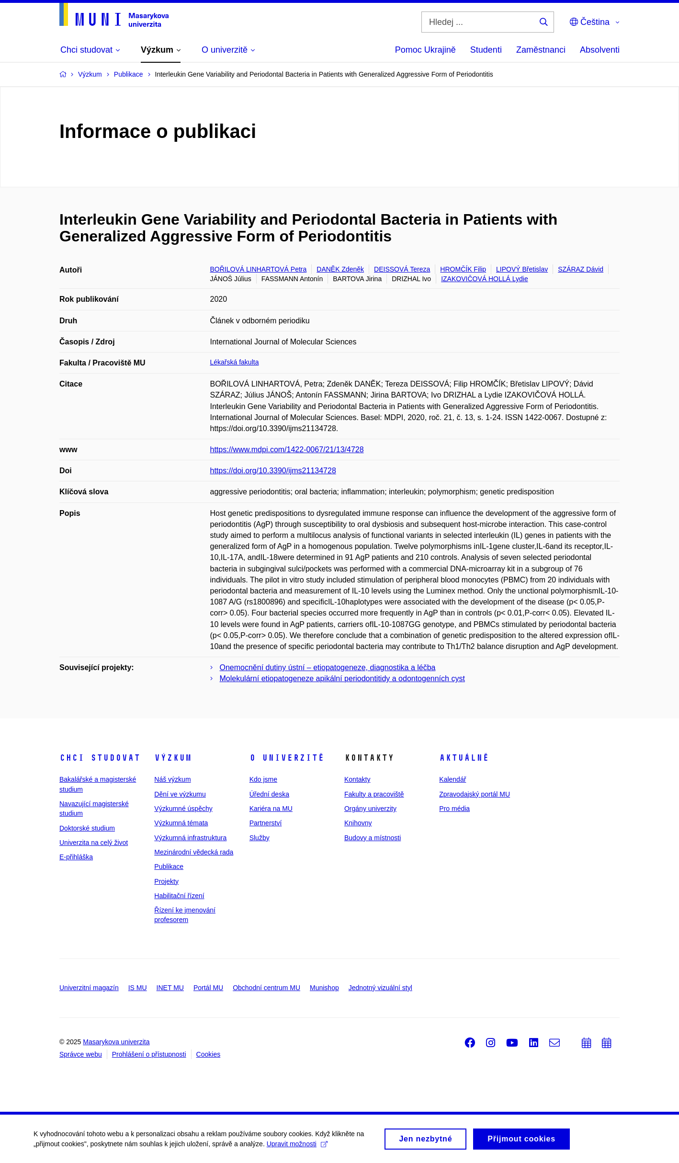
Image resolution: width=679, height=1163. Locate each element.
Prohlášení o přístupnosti (149, 1054)
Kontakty (357, 779)
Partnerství (265, 823)
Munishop (324, 988)
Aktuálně (464, 758)
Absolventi (600, 50)
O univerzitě (286, 758)
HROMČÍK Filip (463, 269)
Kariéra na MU (271, 808)
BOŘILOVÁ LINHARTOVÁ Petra (258, 269)
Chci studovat (99, 758)
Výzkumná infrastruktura (190, 838)
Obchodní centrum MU (266, 988)
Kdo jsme (263, 779)
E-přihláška (76, 857)
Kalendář (452, 779)
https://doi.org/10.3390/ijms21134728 (273, 471)
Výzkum (173, 758)
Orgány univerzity (370, 808)
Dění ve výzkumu (179, 794)
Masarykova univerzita (116, 1042)
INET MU (170, 988)
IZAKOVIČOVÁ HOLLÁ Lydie (484, 279)
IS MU (137, 988)
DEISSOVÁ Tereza (402, 269)
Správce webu (80, 1054)
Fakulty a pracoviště (374, 794)
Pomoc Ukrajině (425, 50)
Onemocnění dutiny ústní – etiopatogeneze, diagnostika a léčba (328, 667)
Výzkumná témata (181, 823)
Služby (259, 838)
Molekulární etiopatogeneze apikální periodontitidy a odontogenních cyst (342, 678)
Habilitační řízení (179, 896)
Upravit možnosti (297, 1147)
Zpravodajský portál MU (474, 794)
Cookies (208, 1054)
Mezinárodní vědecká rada (193, 852)
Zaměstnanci (541, 50)
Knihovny (358, 823)
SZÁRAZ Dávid (580, 269)
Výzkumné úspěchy (183, 808)
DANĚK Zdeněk (340, 269)
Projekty (166, 881)
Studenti (486, 50)
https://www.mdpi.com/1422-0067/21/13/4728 (287, 449)
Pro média (454, 808)
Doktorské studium (87, 828)
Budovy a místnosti (372, 838)
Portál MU (208, 988)
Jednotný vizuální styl (380, 988)
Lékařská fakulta (234, 362)
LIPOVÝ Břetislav (522, 269)
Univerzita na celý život (93, 842)
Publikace (168, 866)
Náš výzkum (172, 779)
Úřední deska (269, 794)
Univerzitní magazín (89, 988)
